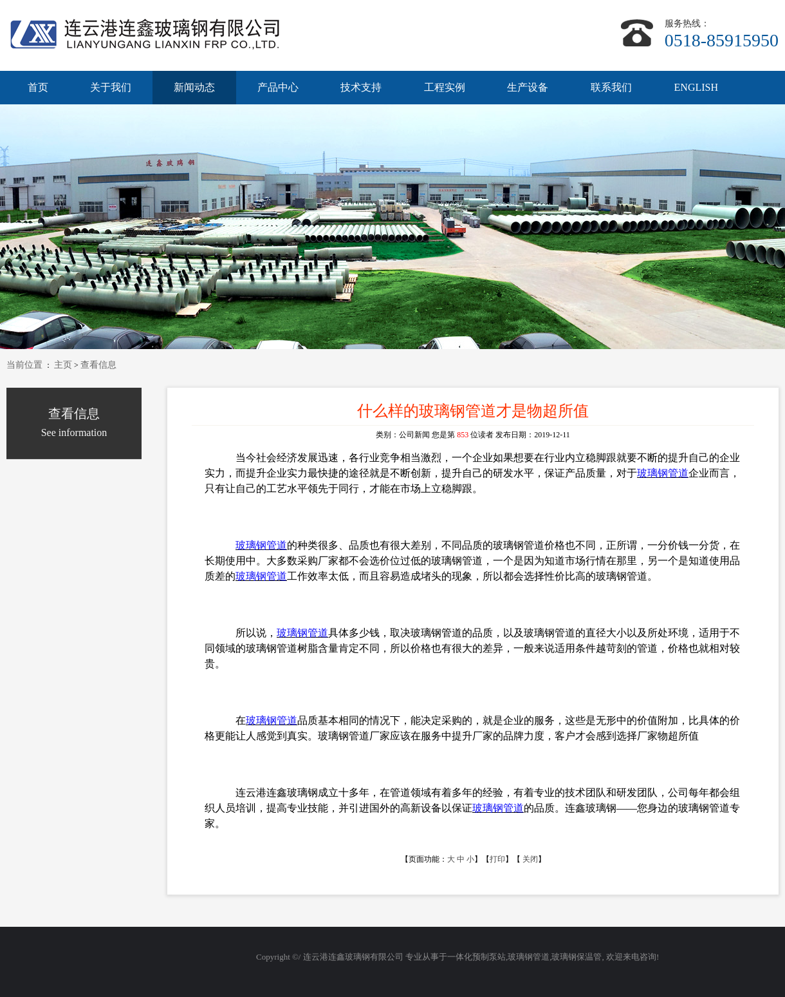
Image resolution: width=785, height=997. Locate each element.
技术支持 (361, 87)
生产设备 (527, 87)
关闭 (530, 859)
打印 (497, 859)
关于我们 (110, 87)
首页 (38, 87)
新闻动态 (194, 87)
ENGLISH (696, 87)
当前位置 (24, 365)
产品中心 (278, 87)
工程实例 (444, 87)
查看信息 (98, 365)
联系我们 (611, 87)
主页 (63, 365)
